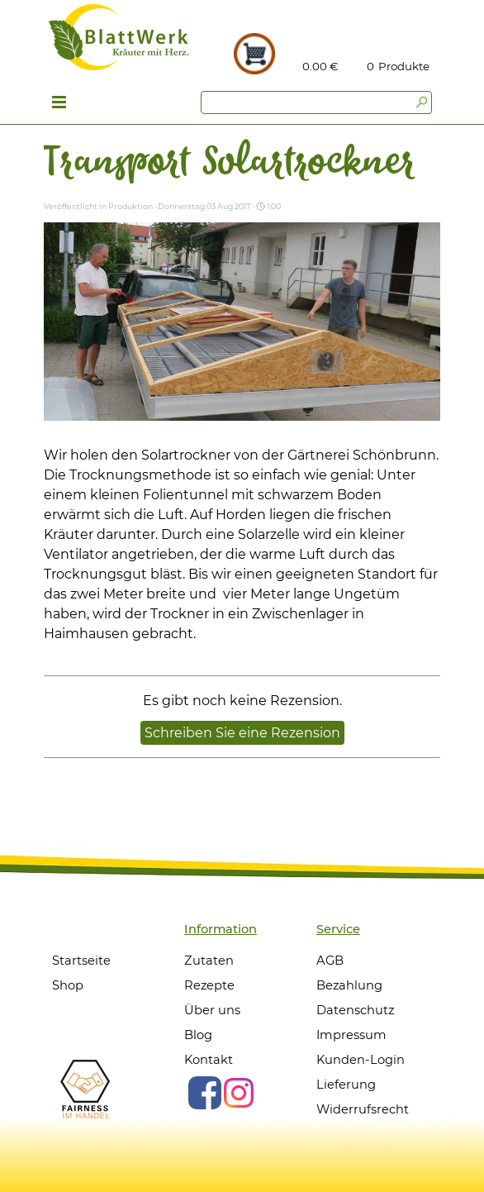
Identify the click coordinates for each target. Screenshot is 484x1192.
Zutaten (209, 960)
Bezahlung (349, 985)
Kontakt (208, 1059)
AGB (330, 960)
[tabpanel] (405, 66)
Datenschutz (355, 1010)
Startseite (81, 960)
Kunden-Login (360, 1059)
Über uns (212, 1010)
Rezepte (209, 985)
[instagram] (238, 1092)
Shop (67, 985)
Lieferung (346, 1084)
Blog (198, 1035)
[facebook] (204, 1092)
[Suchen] (316, 102)
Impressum (351, 1035)
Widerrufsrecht (362, 1109)
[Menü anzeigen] (59, 104)
